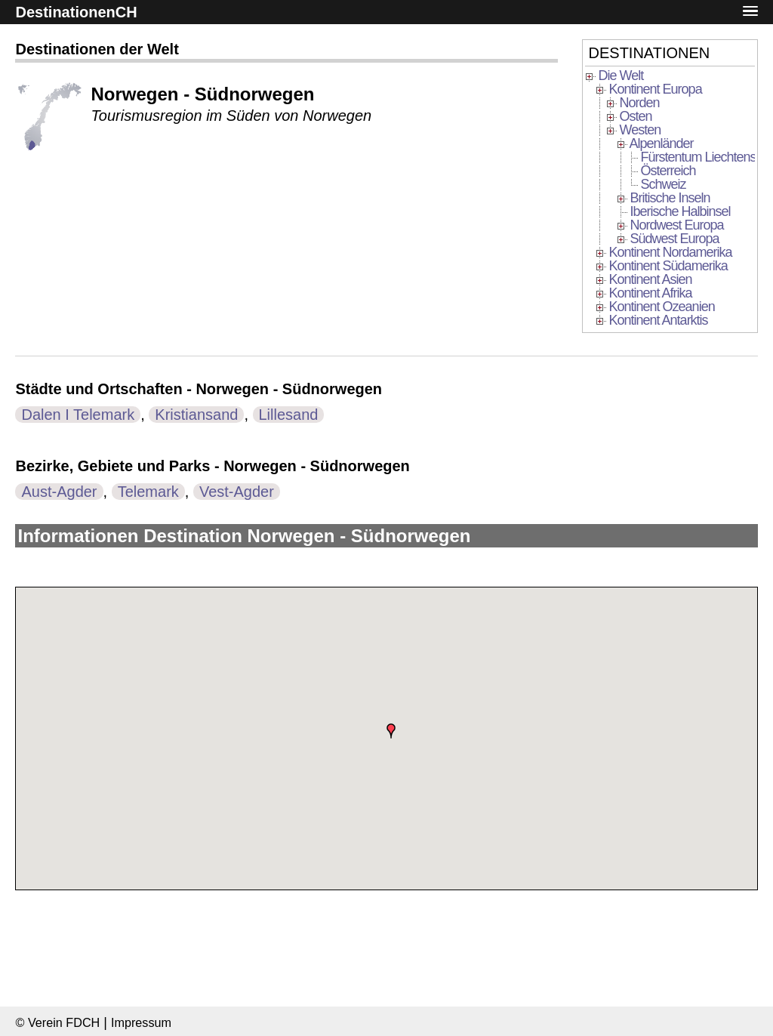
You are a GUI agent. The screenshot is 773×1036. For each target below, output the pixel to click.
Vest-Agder (236, 491)
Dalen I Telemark (77, 414)
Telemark (148, 491)
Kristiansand (196, 414)
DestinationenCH (76, 12)
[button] (750, 12)
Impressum (141, 1022)
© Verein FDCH (57, 1022)
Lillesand (289, 414)
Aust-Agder (59, 491)
